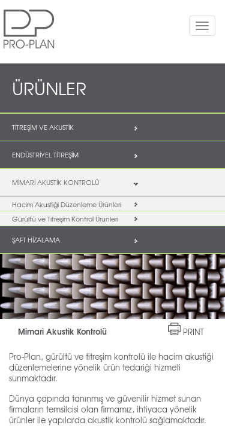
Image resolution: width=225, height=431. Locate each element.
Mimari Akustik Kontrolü (62, 331)
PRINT (193, 332)
